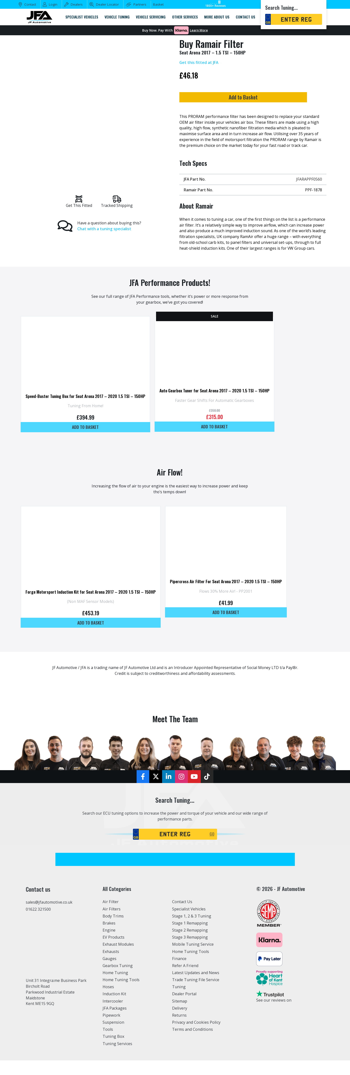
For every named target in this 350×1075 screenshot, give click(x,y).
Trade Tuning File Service (195, 994)
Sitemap (179, 1015)
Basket (158, 4)
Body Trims (113, 930)
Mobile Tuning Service (193, 959)
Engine (109, 945)
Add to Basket (250, 97)
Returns (179, 1029)
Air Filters (112, 923)
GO (211, 849)
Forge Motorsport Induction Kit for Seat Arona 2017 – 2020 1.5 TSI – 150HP (93, 605)
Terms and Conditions (192, 1044)
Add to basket (87, 437)
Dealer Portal (184, 1008)
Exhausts (111, 966)
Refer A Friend (185, 980)
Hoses (108, 1001)
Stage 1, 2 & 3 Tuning (191, 930)
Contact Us (182, 916)
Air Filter (111, 916)
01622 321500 (38, 924)
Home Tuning (115, 987)
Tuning (179, 1001)
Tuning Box (113, 1051)
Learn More (199, 30)
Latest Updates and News (195, 987)
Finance (179, 973)
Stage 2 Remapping (190, 945)
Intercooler (113, 1015)
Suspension (113, 1037)
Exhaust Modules (118, 959)
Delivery (179, 1022)
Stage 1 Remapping (190, 937)
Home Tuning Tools (121, 994)
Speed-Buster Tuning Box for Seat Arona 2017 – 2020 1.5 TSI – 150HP (87, 406)
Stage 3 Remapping (190, 952)
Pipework (111, 1029)
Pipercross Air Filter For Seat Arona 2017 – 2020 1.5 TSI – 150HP (232, 594)
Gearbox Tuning (118, 980)
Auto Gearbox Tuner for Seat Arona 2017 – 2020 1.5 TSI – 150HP (220, 400)
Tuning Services (117, 1058)
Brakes (109, 937)
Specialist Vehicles (189, 923)
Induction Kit (114, 1008)
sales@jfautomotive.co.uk (49, 916)
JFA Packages (115, 1022)
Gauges (109, 973)
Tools (108, 1044)
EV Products (113, 952)
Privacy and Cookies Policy (196, 1037)
